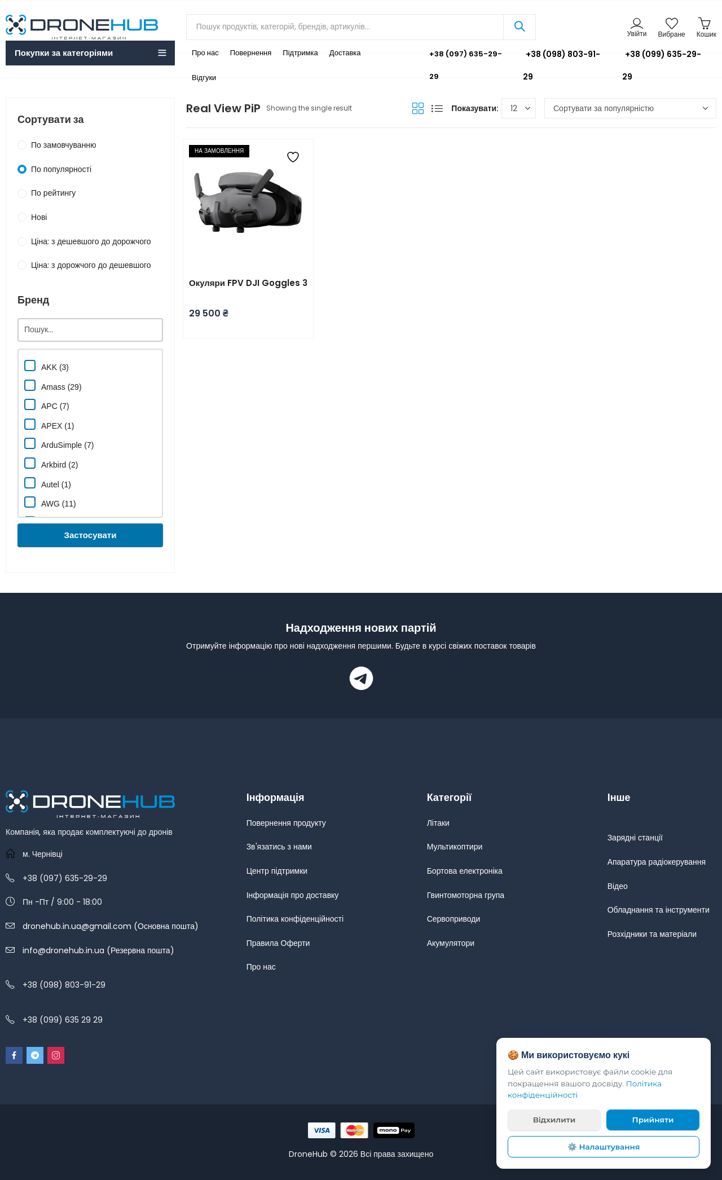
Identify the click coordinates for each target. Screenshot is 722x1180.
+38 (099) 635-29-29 (661, 65)
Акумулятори (450, 943)
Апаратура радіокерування (656, 862)
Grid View (418, 108)
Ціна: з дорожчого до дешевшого (91, 265)
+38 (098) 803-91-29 (561, 65)
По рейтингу (53, 193)
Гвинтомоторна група (465, 895)
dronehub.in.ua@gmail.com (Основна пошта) (111, 926)
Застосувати (90, 535)
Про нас (261, 966)
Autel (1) (47, 483)
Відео (617, 886)
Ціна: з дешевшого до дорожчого (91, 241)
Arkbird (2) (51, 463)
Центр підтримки (277, 871)
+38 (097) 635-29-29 (457, 65)
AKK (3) (46, 366)
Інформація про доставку (292, 895)
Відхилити (554, 1119)
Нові (39, 217)
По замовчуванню (63, 145)
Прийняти (653, 1119)
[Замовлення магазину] (630, 108)
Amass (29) (53, 385)
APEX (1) (49, 424)
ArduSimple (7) (59, 444)
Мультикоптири (455, 846)
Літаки (438, 823)
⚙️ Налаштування (603, 1146)
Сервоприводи (454, 918)
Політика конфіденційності (295, 918)
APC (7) (46, 405)
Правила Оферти (278, 943)
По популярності (61, 169)
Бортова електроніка (465, 871)
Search (519, 27)
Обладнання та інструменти (658, 909)
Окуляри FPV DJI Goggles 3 (248, 283)
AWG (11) (50, 502)
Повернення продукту (286, 823)
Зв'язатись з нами (279, 846)
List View (437, 108)
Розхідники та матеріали (652, 934)
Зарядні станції (635, 837)
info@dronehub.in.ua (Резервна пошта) (98, 950)
